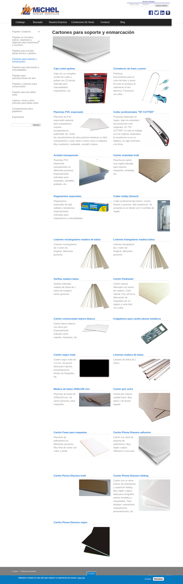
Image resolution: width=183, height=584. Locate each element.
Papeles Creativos (21, 31)
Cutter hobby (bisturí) (126, 196)
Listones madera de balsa (128, 354)
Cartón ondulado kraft (126, 155)
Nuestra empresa (58, 22)
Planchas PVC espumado (68, 112)
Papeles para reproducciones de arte (24, 76)
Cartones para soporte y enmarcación (24, 60)
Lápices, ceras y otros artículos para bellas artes (25, 101)
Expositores (18, 117)
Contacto (105, 22)
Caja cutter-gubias (64, 68)
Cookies (15, 571)
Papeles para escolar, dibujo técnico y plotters (24, 52)
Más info (81, 578)
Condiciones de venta (82, 22)
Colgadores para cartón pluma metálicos (137, 318)
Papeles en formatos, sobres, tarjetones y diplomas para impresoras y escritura (25, 41)
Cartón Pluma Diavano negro (70, 522)
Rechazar (158, 580)
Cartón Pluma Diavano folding (131, 475)
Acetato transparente (66, 155)
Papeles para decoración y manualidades (25, 68)
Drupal (169, 575)
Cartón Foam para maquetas (70, 432)
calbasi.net (151, 575)
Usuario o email (134, 4)
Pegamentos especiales (67, 196)
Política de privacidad (28, 571)
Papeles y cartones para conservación (24, 85)
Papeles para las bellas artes (24, 93)
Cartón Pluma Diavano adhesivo (132, 432)
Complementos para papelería (22, 110)
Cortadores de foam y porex (129, 68)
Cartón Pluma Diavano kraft (70, 475)
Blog (122, 22)
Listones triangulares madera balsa (134, 239)
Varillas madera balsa (66, 278)
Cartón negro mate (64, 354)
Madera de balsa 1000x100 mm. (72, 389)
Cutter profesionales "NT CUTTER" (133, 112)
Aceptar (148, 580)
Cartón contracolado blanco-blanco (74, 318)
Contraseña (145, 4)
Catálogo (20, 22)
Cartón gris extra (123, 389)
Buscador (38, 22)
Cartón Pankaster (123, 278)
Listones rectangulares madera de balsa (77, 239)
